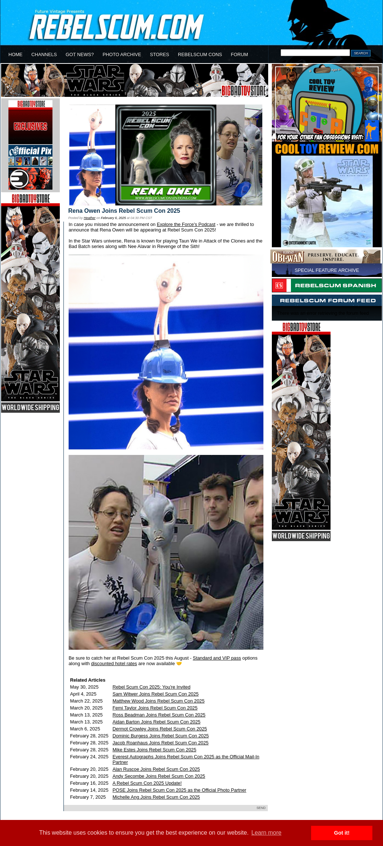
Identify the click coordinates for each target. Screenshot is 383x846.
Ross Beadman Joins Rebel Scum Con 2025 (159, 715)
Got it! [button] (342, 833)
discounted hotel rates (114, 663)
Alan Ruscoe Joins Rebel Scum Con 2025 (156, 769)
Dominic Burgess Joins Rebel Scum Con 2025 (161, 736)
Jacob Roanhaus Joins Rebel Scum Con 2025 (161, 742)
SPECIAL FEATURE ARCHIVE (327, 270)
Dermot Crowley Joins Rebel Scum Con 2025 (160, 729)
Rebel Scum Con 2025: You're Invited (151, 687)
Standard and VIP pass (217, 658)
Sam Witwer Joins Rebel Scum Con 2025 (156, 694)
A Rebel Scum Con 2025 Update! (147, 783)
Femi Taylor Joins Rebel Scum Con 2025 (155, 708)
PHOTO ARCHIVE (122, 54)
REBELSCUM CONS (200, 54)
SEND (261, 808)
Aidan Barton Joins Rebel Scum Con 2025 (157, 722)
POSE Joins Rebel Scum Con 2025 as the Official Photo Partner (180, 790)
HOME (15, 54)
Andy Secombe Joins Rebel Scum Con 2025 (159, 776)
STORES (159, 54)
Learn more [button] (266, 832)
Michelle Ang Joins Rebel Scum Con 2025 (156, 797)
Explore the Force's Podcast (186, 224)
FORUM (239, 54)
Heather (89, 218)
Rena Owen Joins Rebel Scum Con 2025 (124, 211)
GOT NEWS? (80, 54)
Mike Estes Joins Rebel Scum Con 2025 (154, 749)
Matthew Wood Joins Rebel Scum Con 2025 (159, 701)
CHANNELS (44, 54)
